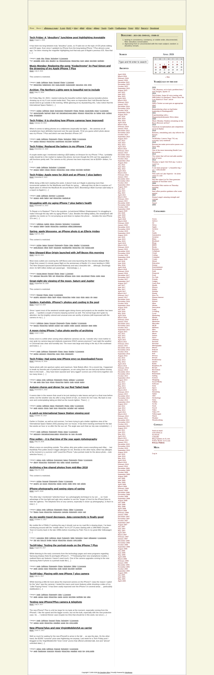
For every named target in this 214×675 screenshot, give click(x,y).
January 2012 (123, 418)
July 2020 (121, 213)
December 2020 (124, 203)
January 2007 (123, 539)
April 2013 (122, 388)
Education (156, 263)
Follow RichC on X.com (161, 441)
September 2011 (124, 426)
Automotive (40, 538)
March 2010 (122, 462)
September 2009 (124, 474)
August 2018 (122, 259)
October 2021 (123, 183)
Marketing (156, 315)
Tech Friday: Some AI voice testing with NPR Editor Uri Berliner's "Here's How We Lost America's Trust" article (168, 97)
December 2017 (124, 275)
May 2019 (121, 241)
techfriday (101, 61)
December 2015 (124, 324)
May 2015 (121, 338)
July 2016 (121, 309)
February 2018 (123, 271)
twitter (95, 325)
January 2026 (123, 80)
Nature (44, 245)
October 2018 (123, 255)
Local (154, 313)
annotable (37, 61)
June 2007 (121, 529)
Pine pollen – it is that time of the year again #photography (63, 439)
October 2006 (123, 545)
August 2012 (122, 404)
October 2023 (123, 135)
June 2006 (121, 553)
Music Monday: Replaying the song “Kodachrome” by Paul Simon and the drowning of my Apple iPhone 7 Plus (70, 67)
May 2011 (121, 434)
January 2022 (123, 177)
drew (43, 382)
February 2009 (123, 488)
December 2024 (124, 106)
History (155, 287)
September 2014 (124, 354)
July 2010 (121, 454)
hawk (51, 408)
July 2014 (121, 358)
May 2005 (121, 579)
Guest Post (156, 283)
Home (32, 28)
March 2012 (122, 414)
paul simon (79, 85)
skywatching (38, 115)
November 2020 (124, 205)
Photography (68, 111)
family (51, 247)
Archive (38, 111)
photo (83, 297)
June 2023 (121, 143)
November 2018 (124, 253)
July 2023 (121, 141)
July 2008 (121, 502)
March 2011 (122, 438)
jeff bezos (68, 276)
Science (155, 378)
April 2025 (122, 98)
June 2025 (121, 94)
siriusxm (69, 540)
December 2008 (124, 492)
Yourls (103, 28)
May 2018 (121, 265)
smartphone (64, 226)
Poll (153, 353)
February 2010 (123, 464)
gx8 (57, 113)
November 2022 (124, 157)
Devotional (154, 28)
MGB (154, 325)
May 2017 (121, 289)
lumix (103, 113)
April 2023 (122, 147)
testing (82, 382)
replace (72, 170)
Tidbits (74, 139)
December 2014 (124, 348)
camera (36, 141)
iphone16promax (65, 61)
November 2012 (124, 398)
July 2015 (121, 334)
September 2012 (124, 402)
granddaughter (67, 247)
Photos (47, 58)
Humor (154, 299)
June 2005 (121, 577)
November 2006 (124, 543)
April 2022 (122, 171)
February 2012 (123, 416)
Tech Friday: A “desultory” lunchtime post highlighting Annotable (67, 37)
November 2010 (124, 446)
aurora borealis (39, 113)
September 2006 (124, 547)
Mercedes (155, 323)
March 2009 (122, 486)
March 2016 (122, 317)
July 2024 (121, 116)
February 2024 (123, 126)
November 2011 (124, 422)
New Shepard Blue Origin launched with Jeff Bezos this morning (67, 252)
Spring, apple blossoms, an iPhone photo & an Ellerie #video (65, 231)
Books (154, 247)
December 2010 (124, 444)
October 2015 (123, 328)
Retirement (156, 374)
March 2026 (122, 76)
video (89, 597)
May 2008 (121, 506)
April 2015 (122, 340)
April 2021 (122, 195)
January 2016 (123, 321)
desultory (53, 61)
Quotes (154, 362)
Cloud (154, 253)
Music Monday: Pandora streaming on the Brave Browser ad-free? (167, 122)
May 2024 (121, 120)
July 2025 (121, 92)
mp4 (82, 247)
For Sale (155, 277)
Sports (154, 390)
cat (41, 484)
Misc (42, 58)
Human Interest (42, 273)
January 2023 (123, 153)
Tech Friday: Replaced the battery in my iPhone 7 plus (61, 146)
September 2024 (124, 112)
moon (78, 276)
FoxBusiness (120, 28)
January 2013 (123, 394)
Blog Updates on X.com (161, 439)
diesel (53, 113)
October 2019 (123, 231)
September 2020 (124, 209)
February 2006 (123, 561)
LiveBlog (155, 311)
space (103, 276)
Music (51, 82)
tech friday (93, 61)
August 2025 (122, 90)
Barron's (144, 28)
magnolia (65, 512)
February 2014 (123, 368)
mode (72, 382)
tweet (90, 325)
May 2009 (121, 482)
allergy (36, 462)
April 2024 (122, 122)
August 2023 (122, 139)
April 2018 (122, 267)
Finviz (130, 28)
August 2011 (122, 428)
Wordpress (128, 672)
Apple (38, 58)
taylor (90, 85)
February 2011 (123, 440)
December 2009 (124, 468)
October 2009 (123, 472)
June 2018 (121, 263)
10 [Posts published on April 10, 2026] (177, 64)
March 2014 (122, 366)
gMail (82, 28)
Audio (154, 233)
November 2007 (124, 519)
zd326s (83, 484)
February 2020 (123, 223)
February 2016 (123, 319)
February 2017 (123, 295)
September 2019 (124, 233)
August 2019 (122, 235)
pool (62, 325)
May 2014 (121, 362)
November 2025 (124, 84)
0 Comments (63, 58)
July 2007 (121, 527)
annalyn (36, 297)
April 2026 (122, 74)
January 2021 (123, 201)
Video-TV (156, 412)
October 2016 (123, 303)
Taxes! (154, 203)
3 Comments (74, 649)
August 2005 (122, 573)
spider (72, 325)
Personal (57, 82)
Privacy (155, 356)
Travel (85, 538)
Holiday (155, 291)
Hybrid (154, 301)
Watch (154, 416)
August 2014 (122, 356)
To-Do (154, 404)
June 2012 (121, 408)
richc (85, 85)
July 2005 (121, 575)
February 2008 (123, 512)
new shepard (85, 276)
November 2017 (124, 277)
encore (45, 484)
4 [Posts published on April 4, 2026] (181, 62)
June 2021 (121, 191)
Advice (38, 380)
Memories (156, 321)
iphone (47, 170)
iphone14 (81, 113)
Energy (154, 265)
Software (72, 380)
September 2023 (124, 137)
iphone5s (58, 651)
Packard (155, 341)
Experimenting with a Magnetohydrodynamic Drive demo (165, 116)
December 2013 (124, 372)
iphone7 (53, 170)
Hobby (154, 289)
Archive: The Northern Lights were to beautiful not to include (65, 89)
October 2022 (123, 159)
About (38, 28)
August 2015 (122, 332)
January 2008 (123, 514)
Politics (155, 351)
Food (154, 275)
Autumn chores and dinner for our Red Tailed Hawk (59, 387)
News (154, 337)
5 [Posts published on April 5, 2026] (155, 64)
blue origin (44, 276)
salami (87, 61)
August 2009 (122, 476)
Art (153, 231)
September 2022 (124, 161)
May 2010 (121, 458)
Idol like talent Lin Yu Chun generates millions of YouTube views (166, 180)
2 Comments (102, 538)
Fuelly (110, 28)
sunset (63, 623)
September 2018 (124, 257)
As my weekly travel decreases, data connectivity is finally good (66, 517)
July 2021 (121, 189)
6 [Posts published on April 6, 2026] (160, 64)
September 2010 (124, 450)
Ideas (154, 303)
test (85, 597)
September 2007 (124, 523)
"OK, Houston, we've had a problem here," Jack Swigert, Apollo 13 (168, 90)
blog (76, 28)
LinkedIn (155, 437)
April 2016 (122, 315)
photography (69, 354)
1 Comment (70, 82)
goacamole (57, 247)
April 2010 (122, 460)
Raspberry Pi (157, 366)
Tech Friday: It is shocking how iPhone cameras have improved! (67, 120)
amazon (36, 170)
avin (38, 540)
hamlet (47, 226)
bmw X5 (43, 540)
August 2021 (122, 187)
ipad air (54, 540)
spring (80, 512)
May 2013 (121, 386)
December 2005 (124, 565)
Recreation (156, 370)
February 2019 (123, 247)
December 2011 (124, 420)
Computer (155, 257)
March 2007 (122, 535)
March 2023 (122, 149)
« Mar (167, 77)
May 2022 (121, 169)
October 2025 (123, 86)
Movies (155, 331)
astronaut (37, 276)
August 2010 (122, 452)
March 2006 (122, 559)
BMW (46, 538)
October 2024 (123, 110)
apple (43, 61)
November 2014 (124, 350)
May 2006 (121, 555)
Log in (154, 453)
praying (65, 597)
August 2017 (122, 283)
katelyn (66, 382)
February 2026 (123, 78)
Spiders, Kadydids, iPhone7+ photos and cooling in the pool (64, 302)
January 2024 (123, 128)
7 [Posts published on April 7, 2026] (164, 64)
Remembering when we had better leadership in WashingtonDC (164, 110)
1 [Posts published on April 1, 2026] (168, 62)
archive (36, 354)
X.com (62, 28)
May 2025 (121, 96)
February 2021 (123, 199)
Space (96, 111)
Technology (54, 58)
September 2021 (124, 185)
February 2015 (123, 344)
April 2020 (122, 219)
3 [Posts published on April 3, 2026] (177, 62)
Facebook (155, 435)
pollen (63, 462)
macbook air (66, 198)
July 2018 (121, 261)
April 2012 (122, 412)
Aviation (155, 237)
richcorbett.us (157, 433)
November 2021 (124, 181)
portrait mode (89, 247)
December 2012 (124, 396)
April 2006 (122, 557)
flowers (36, 512)
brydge (49, 540)
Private (154, 358)
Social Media (89, 111)
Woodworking (157, 420)
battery (42, 170)
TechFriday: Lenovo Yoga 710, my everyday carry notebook (165, 139)
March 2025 (122, 100)
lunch (82, 61)
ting (67, 623)
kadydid (51, 325)
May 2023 (121, 145)
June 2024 (121, 118)
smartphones (60, 141)
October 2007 (123, 521)
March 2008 (122, 510)
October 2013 (123, 376)
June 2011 (121, 432)
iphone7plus (75, 61)
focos (47, 382)
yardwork (81, 408)
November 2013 (124, 374)
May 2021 (121, 193)
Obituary (155, 339)
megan (64, 484)
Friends (155, 279)
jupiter (73, 297)
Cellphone (44, 82)
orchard (57, 325)
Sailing (154, 376)
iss (95, 113)
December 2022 (124, 155)
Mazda (154, 317)
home (56, 408)
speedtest (57, 623)
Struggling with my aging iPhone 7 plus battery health (61, 203)
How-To (155, 295)
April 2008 (122, 508)
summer (77, 325)
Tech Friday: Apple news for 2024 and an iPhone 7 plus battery (66, 174)
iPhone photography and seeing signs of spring (57, 488)
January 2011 (123, 442)
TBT (154, 396)
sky (91, 297)
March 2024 (122, 124)
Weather (77, 245)
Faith (154, 271)
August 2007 (122, 525)
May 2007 (121, 531)
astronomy (43, 297)
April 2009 (122, 484)
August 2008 (122, 500)
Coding (154, 255)
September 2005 (124, 571)
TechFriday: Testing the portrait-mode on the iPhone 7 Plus (64, 545)
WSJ (137, 28)
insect (46, 568)
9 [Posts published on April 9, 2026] (172, 64)
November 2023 (124, 133)
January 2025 (123, 104)
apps (47, 61)
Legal (154, 309)
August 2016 (122, 307)
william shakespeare (75, 226)
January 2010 (123, 466)
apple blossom (38, 247)
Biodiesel (155, 241)
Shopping (52, 196)
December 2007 (124, 517)
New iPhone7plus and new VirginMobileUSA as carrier (61, 628)
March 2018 (122, 269)
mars (73, 434)
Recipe (154, 368)
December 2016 (124, 299)
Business (155, 249)
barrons (36, 325)
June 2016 (121, 311)
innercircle (50, 651)
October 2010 (123, 448)
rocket (98, 276)
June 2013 (121, 384)
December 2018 (124, 251)
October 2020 (123, 207)
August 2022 (122, 163)
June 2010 (121, 456)
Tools (154, 406)
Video (71, 245)
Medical (155, 319)
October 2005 (123, 569)
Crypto (154, 259)
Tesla (154, 400)
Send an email (157, 431)
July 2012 (121, 406)
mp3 (53, 85)
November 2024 (124, 108)
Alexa (154, 225)
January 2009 (123, 490)
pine (58, 462)
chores (46, 408)
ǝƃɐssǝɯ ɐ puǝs (51, 28)
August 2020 (122, 211)
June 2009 (121, 480)
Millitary (155, 327)
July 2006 (121, 551)
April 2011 (122, 436)
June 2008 (121, 504)
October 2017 (123, 279)
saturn (87, 297)
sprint (80, 651)
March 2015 (122, 342)
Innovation (156, 307)
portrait (76, 382)
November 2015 (124, 326)
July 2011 (121, 430)
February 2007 (123, 537)
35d (35, 540)
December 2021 (124, 179)
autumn (40, 408)
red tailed (70, 408)
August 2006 (122, 549)
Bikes (154, 239)
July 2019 (121, 237)
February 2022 (123, 175)
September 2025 (124, 88)
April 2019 (122, 243)
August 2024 (122, 114)
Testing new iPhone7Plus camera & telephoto (56, 602)
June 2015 (121, 336)
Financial (57, 649)
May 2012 (121, 410)
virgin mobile (77, 540)
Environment (59, 111)
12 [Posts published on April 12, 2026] (155, 67)
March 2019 (122, 245)
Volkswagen (92, 538)
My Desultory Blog (153, 11)
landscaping (57, 512)
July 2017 (121, 285)
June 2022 (121, 167)
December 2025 (124, 82)
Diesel (52, 111)
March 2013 (122, 390)
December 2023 (124, 131)
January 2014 (123, 370)
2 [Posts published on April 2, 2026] (172, 62)
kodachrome (47, 85)
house (41, 512)
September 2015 (124, 330)
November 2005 (124, 567)
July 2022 (121, 165)
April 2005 (122, 581)
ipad (51, 198)
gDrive (88, 28)
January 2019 (123, 249)
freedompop (42, 651)
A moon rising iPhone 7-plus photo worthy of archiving (61, 330)
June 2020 (121, 215)
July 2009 (121, 478)
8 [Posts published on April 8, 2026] (168, 64)
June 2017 (121, 287)
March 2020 (122, 221)
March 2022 (122, 173)
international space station (68, 113)
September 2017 (124, 281)
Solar (154, 386)
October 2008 (123, 496)
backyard (47, 113)
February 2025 (123, 102)
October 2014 (123, 352)
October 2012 (123, 400)
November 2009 (124, 470)
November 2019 (124, 229)
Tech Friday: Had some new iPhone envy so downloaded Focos (66, 359)
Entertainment (157, 267)
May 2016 (121, 313)
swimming (84, 325)
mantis (60, 597)
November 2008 (124, 494)
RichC (68, 28)
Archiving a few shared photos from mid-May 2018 (59, 467)
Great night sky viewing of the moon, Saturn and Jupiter (62, 281)
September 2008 (124, 498)
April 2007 (122, 533)
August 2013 (122, 380)
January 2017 (123, 297)
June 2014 (121, 360)
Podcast (155, 349)
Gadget (46, 224)
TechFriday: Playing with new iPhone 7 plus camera (59, 573)
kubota (98, 113)
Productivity (66, 538)
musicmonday (70, 85)
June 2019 (121, 239)
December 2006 (124, 541)
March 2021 (122, 197)
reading (66, 325)
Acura (154, 219)
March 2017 (122, 293)
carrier (41, 623)
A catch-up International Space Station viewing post (59, 413)
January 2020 (123, 225)
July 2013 (121, 382)
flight (50, 276)
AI (153, 223)
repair (68, 170)
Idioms (52, 224)
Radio (154, 364)
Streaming (156, 392)
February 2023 (123, 151)
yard (75, 408)
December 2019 (124, 227)
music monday (60, 85)
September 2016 (124, 305)
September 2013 (124, 378)
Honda (154, 293)
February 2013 (123, 392)
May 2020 (121, 217)
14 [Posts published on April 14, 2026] (164, 67)
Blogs (154, 243)
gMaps (96, 28)
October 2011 (123, 424)
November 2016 (124, 301)
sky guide (79, 434)
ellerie (46, 247)
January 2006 (123, 563)
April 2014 (122, 364)
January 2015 (123, 346)
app (35, 382)
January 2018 (123, 273)
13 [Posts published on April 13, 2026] (160, 67)
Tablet (72, 538)
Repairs (81, 111)
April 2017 (122, 291)
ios (58, 61)
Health (154, 285)
